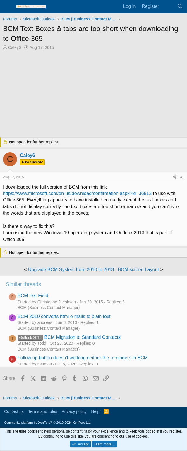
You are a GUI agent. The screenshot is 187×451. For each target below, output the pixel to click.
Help (95, 411)
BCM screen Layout (138, 269)
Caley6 (14, 47)
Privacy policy (74, 411)
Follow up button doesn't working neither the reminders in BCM (83, 357)
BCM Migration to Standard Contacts (69, 337)
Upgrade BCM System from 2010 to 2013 (71, 269)
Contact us (14, 411)
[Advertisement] (93, 95)
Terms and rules (42, 411)
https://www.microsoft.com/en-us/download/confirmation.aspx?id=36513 (77, 193)
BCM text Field (33, 295)
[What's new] (168, 6)
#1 (182, 177)
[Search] (180, 6)
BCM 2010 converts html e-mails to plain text (64, 316)
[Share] (174, 177)
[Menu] (8, 7)
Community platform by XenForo (47, 422)
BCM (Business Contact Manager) (49, 307)
